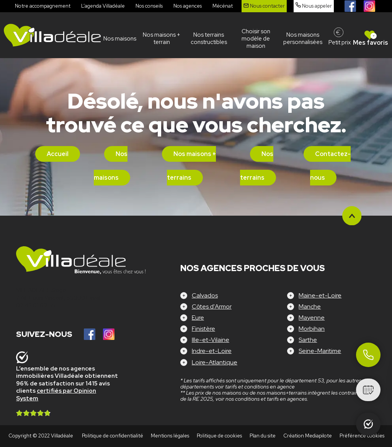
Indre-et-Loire (212, 351)
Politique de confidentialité (112, 435)
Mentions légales (170, 435)
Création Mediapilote (307, 435)
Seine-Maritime (320, 351)
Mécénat (222, 6)
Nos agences (187, 6)
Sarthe (308, 340)
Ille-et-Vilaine (210, 340)
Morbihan (312, 329)
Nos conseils (149, 6)
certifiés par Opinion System (56, 394)
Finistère (203, 329)
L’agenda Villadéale (103, 6)
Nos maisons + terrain (161, 38)
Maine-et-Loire (320, 295)
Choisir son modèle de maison (256, 39)
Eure (198, 318)
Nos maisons (119, 38)
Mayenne (312, 318)
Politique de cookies (219, 435)
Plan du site (263, 435)
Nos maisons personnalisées (302, 38)
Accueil (58, 154)
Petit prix (339, 42)
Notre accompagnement (42, 6)
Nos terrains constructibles (209, 38)
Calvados (205, 295)
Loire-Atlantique (214, 362)
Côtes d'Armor (212, 306)
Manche (310, 306)
